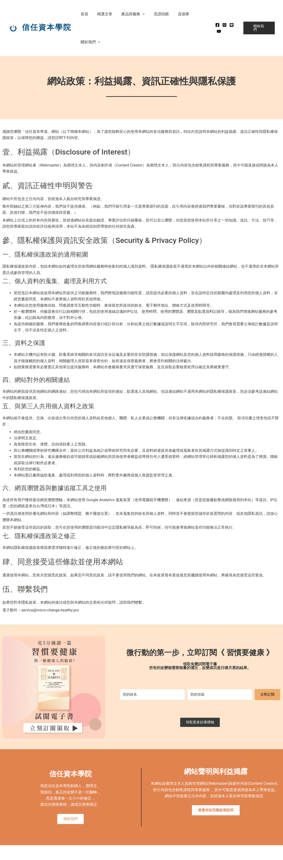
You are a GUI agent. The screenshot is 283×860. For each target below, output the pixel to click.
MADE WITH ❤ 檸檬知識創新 (263, 853)
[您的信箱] (219, 694)
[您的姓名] (152, 694)
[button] (139, 14)
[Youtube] (216, 31)
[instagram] (222, 25)
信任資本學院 (46, 27)
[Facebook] (215, 25)
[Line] (229, 25)
